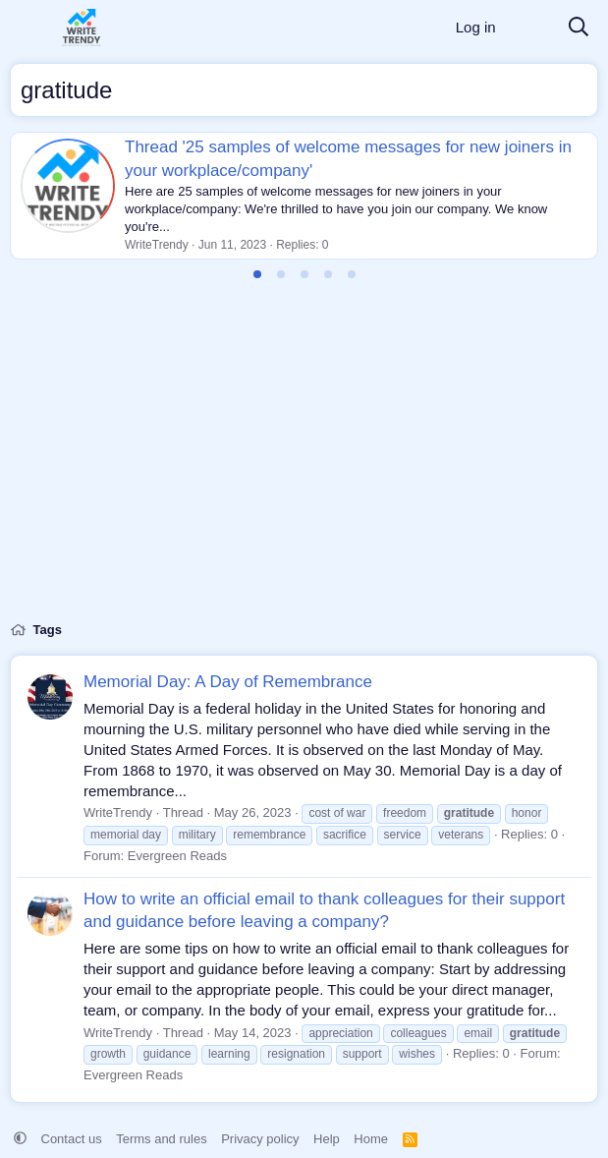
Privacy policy (260, 1138)
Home (371, 1138)
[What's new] (531, 28)
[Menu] (27, 27)
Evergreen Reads (177, 855)
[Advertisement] (304, 462)
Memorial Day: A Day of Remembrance (227, 681)
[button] (20, 1138)
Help (326, 1138)
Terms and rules (161, 1138)
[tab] (257, 274)
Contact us (71, 1138)
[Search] (578, 28)
